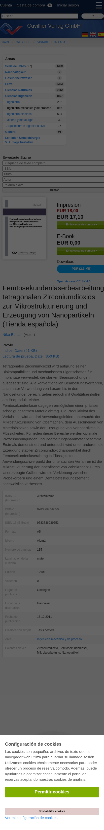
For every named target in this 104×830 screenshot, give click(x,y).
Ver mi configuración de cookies (31, 818)
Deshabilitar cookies (52, 811)
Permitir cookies (52, 791)
